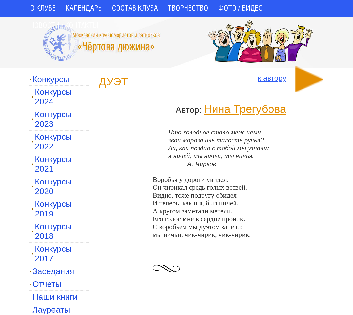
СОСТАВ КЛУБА (135, 8)
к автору (272, 78)
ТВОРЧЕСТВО (188, 8)
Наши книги (55, 296)
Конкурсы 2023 (52, 119)
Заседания (51, 271)
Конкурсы (49, 79)
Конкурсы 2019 (52, 208)
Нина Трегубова (245, 109)
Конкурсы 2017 (52, 253)
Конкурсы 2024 (52, 96)
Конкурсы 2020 (52, 186)
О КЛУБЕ (43, 8)
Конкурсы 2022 (52, 141)
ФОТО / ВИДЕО (240, 8)
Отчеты (45, 284)
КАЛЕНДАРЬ (84, 8)
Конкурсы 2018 (52, 231)
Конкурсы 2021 (52, 163)
